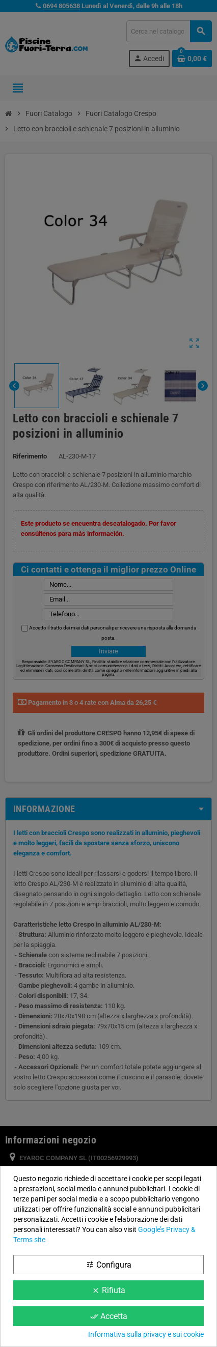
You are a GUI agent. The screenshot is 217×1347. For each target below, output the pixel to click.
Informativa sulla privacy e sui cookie (146, 1334)
